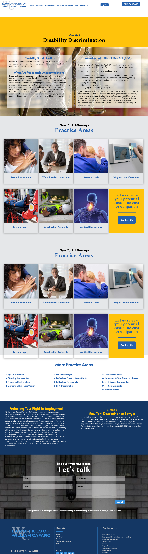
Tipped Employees (108, 529)
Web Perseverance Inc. (77, 550)
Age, (122, 520)
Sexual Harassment (108, 517)
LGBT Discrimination (64, 368)
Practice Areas (50, 5)
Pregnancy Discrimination (19, 365)
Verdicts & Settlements (65, 5)
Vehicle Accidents (111, 372)
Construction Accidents (109, 531)
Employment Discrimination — (111, 520)
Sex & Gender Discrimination (116, 365)
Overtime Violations (113, 357)
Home (32, 5)
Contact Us (84, 5)
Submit (120, 484)
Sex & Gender (114, 522)
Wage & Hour (106, 524)
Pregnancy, (105, 522)
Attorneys (39, 5)
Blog (76, 5)
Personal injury (106, 533)
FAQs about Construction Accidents (71, 361)
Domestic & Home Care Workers (21, 368)
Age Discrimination (16, 357)
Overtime (105, 526)
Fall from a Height (64, 357)
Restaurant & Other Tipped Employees (121, 361)
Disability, (127, 520)
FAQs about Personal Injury (67, 365)
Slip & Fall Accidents (113, 368)
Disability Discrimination (18, 361)
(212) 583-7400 (131, 4)
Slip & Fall (105, 535)
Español (104, 5)
